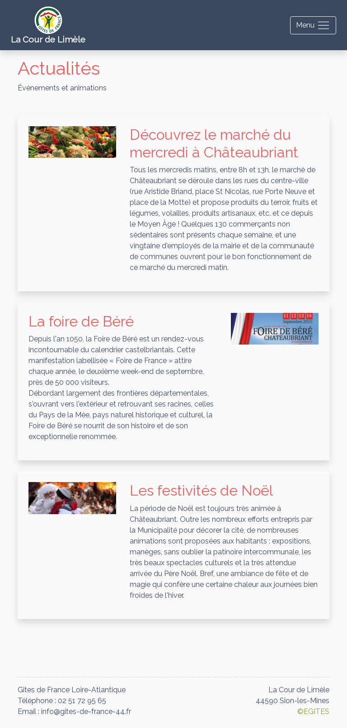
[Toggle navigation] (313, 25)
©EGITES (313, 711)
